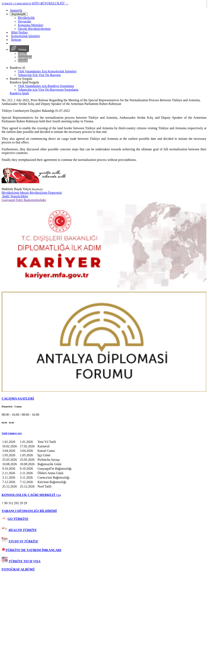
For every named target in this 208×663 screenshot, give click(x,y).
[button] (104, 433)
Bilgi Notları (19, 32)
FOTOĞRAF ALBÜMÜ (18, 569)
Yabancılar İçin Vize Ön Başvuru (39, 75)
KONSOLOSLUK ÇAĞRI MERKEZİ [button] (31, 495)
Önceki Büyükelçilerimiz (34, 28)
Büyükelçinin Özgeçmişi (46, 192)
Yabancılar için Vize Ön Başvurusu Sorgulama (48, 89)
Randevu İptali (19, 93)
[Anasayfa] (16, 10)
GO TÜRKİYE (18, 519)
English (23, 60)
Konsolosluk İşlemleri (25, 36)
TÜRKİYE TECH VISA (24, 561)
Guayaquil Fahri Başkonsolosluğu (24, 200)
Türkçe (19, 48)
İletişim (16, 39)
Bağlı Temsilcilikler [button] (15, 196)
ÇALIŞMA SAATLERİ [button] (18, 398)
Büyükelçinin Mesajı (16, 192)
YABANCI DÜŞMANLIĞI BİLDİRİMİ (29, 511)
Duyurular (24, 21)
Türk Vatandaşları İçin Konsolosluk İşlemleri (47, 71)
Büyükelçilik (19, 14)
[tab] (104, 398)
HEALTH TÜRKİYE (23, 530)
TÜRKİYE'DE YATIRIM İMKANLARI (31, 550)
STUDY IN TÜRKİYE (23, 541)
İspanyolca (25, 57)
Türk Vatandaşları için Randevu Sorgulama (46, 86)
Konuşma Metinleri (30, 25)
